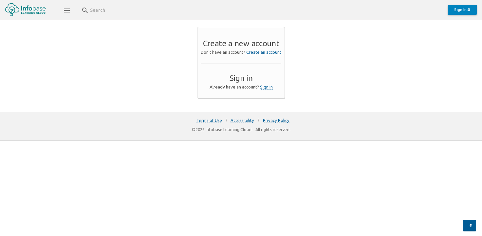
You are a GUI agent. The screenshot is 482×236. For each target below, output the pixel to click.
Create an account (263, 52)
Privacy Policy (276, 120)
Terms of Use (209, 120)
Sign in (266, 86)
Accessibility (242, 120)
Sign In (462, 10)
